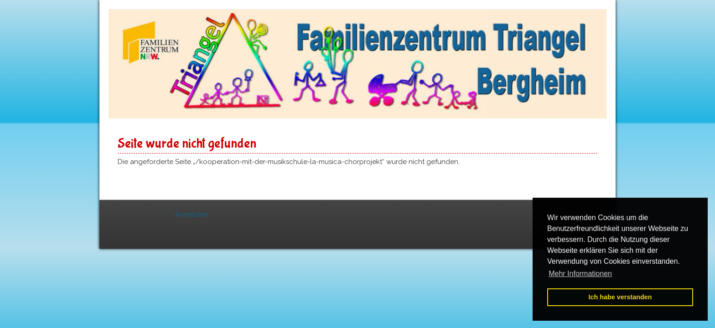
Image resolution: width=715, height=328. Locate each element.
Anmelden (191, 214)
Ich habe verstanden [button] (620, 297)
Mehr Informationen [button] (580, 273)
